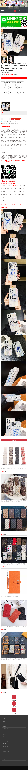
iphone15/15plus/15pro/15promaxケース (15, 27)
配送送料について (5, 751)
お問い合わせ (4, 759)
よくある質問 (4, 761)
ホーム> (3, 27)
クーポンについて (5, 738)
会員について (4, 734)
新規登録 (10, 7)
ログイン (16, 7)
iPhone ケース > (7, 27)
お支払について (5, 746)
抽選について (4, 736)
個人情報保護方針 (5, 728)
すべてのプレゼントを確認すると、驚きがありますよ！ (10, 123)
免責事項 (4, 726)
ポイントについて (5, 741)
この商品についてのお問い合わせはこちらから (9, 121)
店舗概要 (4, 721)
